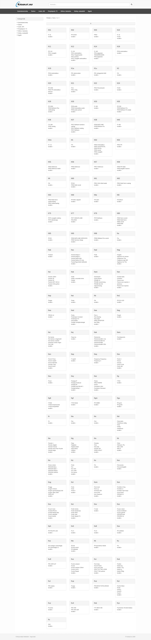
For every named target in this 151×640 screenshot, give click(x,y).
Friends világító (52, 445)
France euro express (123, 286)
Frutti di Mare (120, 586)
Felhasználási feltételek (22, 636)
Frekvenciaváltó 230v (100, 344)
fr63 (49, 195)
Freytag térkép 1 (75, 388)
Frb (95, 300)
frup (72, 581)
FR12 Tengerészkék (76, 55)
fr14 (95, 46)
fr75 (49, 213)
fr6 (49, 178)
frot (72, 504)
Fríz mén (73, 469)
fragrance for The (122, 262)
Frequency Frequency (100, 359)
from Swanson (98, 494)
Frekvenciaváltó (98, 342)
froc (118, 460)
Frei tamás (51, 337)
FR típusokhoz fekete (100, 545)
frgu (118, 398)
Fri (49, 421)
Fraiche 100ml (52, 276)
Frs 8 (95, 531)
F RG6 (50, 403)
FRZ (49, 624)
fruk (118, 559)
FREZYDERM (98, 383)
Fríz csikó (73, 470)
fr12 (72, 46)
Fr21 (72, 88)
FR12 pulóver (75, 56)
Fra (118, 238)
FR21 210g (74, 90)
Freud (49, 381)
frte (72, 541)
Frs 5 (72, 531)
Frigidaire (73, 445)
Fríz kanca (74, 472)
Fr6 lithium (120, 200)
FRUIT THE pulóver (99, 571)
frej (72, 332)
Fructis (73, 566)
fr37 (72, 120)
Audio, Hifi (42, 11)
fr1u (95, 68)
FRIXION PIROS (52, 470)
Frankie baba (120, 276)
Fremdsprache (121, 337)
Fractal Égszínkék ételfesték (79, 262)
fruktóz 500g (120, 571)
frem (118, 332)
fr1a (72, 68)
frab (49, 250)
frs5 (72, 526)
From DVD (97, 492)
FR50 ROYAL (98, 148)
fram (95, 272)
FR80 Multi (120, 223)
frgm (95, 398)
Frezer (96, 384)
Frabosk (50, 255)
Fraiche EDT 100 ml (53, 282)
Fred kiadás (74, 320)
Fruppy (73, 586)
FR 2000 (50, 88)
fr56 (72, 162)
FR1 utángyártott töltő (100, 73)
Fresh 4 (119, 359)
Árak (53, 18)
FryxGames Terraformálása (124, 608)
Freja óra (73, 337)
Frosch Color (51, 509)
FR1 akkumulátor (76, 73)
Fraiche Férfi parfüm (53, 284)
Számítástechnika (22, 11)
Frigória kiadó (75, 447)
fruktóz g (119, 569)
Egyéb (90, 11)
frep (72, 354)
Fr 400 (119, 124)
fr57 (95, 162)
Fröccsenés (120, 465)
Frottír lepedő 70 (75, 516)
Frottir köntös (74, 509)
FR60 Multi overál (76, 185)
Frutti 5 (119, 593)
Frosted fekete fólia (53, 512)
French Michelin (52, 362)
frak (72, 272)
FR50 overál (97, 150)
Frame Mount (98, 278)
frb (95, 296)
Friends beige (52, 450)
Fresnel (119, 362)
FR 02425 (74, 35)
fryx (118, 603)
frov (95, 504)
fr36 (49, 120)
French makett (52, 361)
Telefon (33, 11)
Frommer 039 (98, 490)
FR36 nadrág (51, 126)
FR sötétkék (120, 531)
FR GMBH (97, 403)
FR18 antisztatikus (122, 51)
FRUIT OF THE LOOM (100, 569)
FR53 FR (119, 145)
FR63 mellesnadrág (53, 203)
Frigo (72, 443)
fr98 (95, 233)
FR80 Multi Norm (122, 220)
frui (95, 559)
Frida (118, 425)
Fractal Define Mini (76, 258)
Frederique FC (75, 319)
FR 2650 (50, 106)
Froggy (50, 487)
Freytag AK (74, 384)
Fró (95, 465)
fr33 (95, 101)
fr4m (49, 140)
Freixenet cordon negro (54, 342)
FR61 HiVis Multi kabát (100, 183)
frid (118, 416)
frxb (95, 603)
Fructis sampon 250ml (77, 567)
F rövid (96, 509)
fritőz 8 (119, 448)
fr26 (49, 101)
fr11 (49, 46)
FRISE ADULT (98, 450)
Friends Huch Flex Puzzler (55, 448)
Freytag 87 (74, 381)
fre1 (118, 296)
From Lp (96, 489)
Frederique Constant (77, 317)
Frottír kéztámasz (76, 511)
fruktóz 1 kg (120, 567)
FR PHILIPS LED (53, 531)
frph (49, 526)
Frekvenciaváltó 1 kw (100, 339)
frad (95, 250)
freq (95, 354)
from (95, 482)
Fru (118, 545)
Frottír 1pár (74, 514)
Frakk (72, 276)
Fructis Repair (75, 571)
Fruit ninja (97, 564)
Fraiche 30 (51, 278)
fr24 (118, 83)
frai (49, 272)
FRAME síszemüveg (99, 282)
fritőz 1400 (120, 447)
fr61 (95, 178)
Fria (72, 421)
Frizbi (72, 465)
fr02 (72, 30)
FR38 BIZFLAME (99, 124)
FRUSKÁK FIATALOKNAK (101, 586)
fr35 (118, 101)
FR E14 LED (120, 300)
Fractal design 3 (75, 255)
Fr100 (118, 36)
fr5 (72, 140)
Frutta (118, 587)
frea (49, 310)
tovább (50, 36)
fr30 (72, 101)
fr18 (118, 46)
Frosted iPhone (52, 511)
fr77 (72, 213)
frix (49, 460)
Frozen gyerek (121, 512)
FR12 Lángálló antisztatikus (79, 58)
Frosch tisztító (52, 516)
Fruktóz (119, 564)
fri (48, 416)
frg (118, 376)
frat (72, 296)
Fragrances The (121, 258)
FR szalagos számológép (55, 545)
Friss (95, 445)
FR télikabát (74, 549)
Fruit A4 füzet (98, 566)
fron (118, 482)
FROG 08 (50, 494)
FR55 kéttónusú (52, 167)
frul (49, 581)
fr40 (118, 120)
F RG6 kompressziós (54, 405)
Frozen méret (120, 509)
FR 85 (50, 238)
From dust (97, 487)
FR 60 (73, 183)
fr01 (49, 30)
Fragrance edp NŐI (122, 260)
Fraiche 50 (51, 280)
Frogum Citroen (52, 489)
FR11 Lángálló (52, 53)
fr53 (118, 140)
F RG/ (118, 381)
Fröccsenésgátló (121, 467)
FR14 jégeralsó (98, 56)
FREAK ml (51, 315)
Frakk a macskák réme (77, 278)
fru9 (49, 559)
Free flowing (97, 317)
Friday (118, 426)
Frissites (96, 443)
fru (118, 541)
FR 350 (119, 106)
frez (95, 376)
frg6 (49, 398)
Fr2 (118, 73)
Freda (72, 315)
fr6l (118, 195)
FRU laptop (51, 586)
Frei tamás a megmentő (54, 339)
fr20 (49, 83)
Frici (95, 421)
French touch (51, 366)
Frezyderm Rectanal (99, 388)
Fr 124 (73, 51)
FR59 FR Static (121, 167)
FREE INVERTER (99, 320)
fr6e (95, 195)
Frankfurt (119, 278)
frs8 (95, 526)
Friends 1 (50, 443)
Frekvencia (97, 337)
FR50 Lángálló (98, 152)
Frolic (72, 489)
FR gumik (119, 405)
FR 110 (50, 51)
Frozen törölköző (121, 511)
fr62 (118, 178)
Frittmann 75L (121, 445)
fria (72, 416)
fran (118, 272)
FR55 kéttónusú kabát (54, 168)
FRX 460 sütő (75, 609)
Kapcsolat (32, 636)
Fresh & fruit (120, 364)
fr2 (118, 68)
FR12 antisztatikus (76, 53)
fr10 (118, 30)
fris (95, 438)
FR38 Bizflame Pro (99, 126)
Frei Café (50, 344)
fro (95, 460)
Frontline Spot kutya (122, 490)
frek (95, 332)
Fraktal (73, 280)
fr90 (72, 233)
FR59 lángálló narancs (123, 168)
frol (72, 482)
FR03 (95, 35)
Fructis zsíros (75, 569)
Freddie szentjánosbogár (78, 322)
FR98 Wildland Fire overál (101, 238)
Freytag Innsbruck (76, 383)
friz (72, 460)
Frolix (72, 487)
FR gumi (119, 403)
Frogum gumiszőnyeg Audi (55, 490)
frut (118, 581)
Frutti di (119, 591)
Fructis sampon (75, 564)
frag (118, 250)
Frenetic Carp (52, 364)
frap (49, 296)
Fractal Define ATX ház (77, 260)
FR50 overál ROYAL (99, 146)
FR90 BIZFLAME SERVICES (79, 238)
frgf (72, 398)
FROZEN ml (120, 516)
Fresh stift (120, 366)
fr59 (118, 162)
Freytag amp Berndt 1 (77, 386)
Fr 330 (96, 106)
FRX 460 (73, 608)
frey (72, 376)
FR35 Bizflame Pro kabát (124, 110)
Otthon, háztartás (66, 11)
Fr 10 (118, 35)
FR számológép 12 (53, 547)
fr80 (118, 213)
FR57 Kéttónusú (98, 167)
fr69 (72, 195)
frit (118, 438)
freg (118, 310)
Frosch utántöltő (52, 514)
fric (95, 416)
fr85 (49, 233)
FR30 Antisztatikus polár (78, 108)
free (95, 310)
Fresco (119, 361)
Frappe (50, 300)
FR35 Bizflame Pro (122, 108)
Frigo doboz (74, 448)
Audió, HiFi (21, 27)
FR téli (73, 545)
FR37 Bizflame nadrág (77, 128)
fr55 (49, 162)
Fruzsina (50, 608)
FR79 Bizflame (98, 218)
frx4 (72, 603)
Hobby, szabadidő (79, 11)
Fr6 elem (96, 200)
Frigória (73, 450)
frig (72, 438)
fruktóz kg (119, 566)
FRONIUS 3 (120, 494)
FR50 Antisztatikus (99, 145)
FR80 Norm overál (122, 218)
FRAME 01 (97, 280)
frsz (49, 541)
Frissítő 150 (97, 448)
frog (49, 482)
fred (72, 310)
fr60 (72, 178)
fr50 (95, 140)
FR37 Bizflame (75, 130)
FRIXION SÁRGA (53, 472)
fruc (72, 559)
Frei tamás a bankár (53, 340)
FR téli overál (75, 547)
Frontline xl (120, 489)
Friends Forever (52, 447)
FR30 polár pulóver (76, 110)
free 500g (96, 322)
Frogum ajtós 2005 (53, 492)
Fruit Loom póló (98, 567)
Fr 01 (49, 35)
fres (118, 354)
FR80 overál (120, 222)
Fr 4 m (50, 145)
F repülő (73, 359)
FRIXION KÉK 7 (52, 469)
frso (118, 526)
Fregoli (119, 315)
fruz (49, 603)
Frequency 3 (97, 361)
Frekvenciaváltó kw (99, 340)
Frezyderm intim (98, 386)
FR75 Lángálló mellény (54, 218)
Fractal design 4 (75, 256)
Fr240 (118, 88)
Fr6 (49, 183)
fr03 (95, 30)
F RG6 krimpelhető (53, 406)
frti (95, 541)
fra (118, 233)
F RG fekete (74, 403)
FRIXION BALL (52, 467)
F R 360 (50, 124)
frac (72, 250)
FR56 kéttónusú (75, 167)
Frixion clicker (52, 465)
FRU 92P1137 (52, 564)
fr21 (72, 83)
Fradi (95, 255)
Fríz (72, 467)
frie (49, 438)
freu (49, 376)
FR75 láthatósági (53, 220)
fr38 (95, 120)
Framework (97, 276)
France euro (120, 280)
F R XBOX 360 (98, 608)
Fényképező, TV (53, 11)
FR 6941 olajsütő (76, 200)
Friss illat (96, 447)
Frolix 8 (73, 490)
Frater (72, 300)
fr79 (95, 213)
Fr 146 (96, 51)
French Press (52, 359)
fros (49, 504)
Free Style (97, 319)
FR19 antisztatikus (53, 73)
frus (95, 581)
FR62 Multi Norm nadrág (124, 183)
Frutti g (119, 589)
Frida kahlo (120, 421)
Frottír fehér (74, 512)
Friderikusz (120, 428)
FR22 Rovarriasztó (99, 88)
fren (49, 354)
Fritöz (118, 443)
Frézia (96, 381)
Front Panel (120, 492)
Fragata (119, 255)
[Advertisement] (29, 70)
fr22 (95, 83)
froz (118, 504)
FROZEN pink (121, 514)
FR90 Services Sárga (77, 240)
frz (49, 619)
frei (49, 332)
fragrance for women (123, 256)
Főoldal (48, 18)
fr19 (49, 68)
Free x (96, 315)
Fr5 (72, 145)
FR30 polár (74, 106)
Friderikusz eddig (122, 423)
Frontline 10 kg (121, 487)
